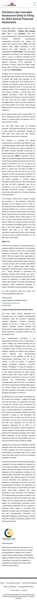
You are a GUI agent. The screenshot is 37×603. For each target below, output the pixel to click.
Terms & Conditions (9, 587)
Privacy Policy (15, 590)
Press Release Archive (13, 583)
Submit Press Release (29, 583)
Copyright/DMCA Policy (26, 587)
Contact (24, 590)
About (2, 583)
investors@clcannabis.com (10, 303)
